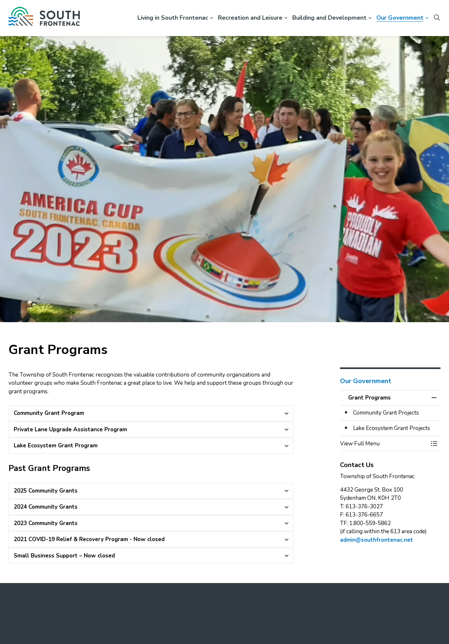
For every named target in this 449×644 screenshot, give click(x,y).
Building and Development (329, 18)
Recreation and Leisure (250, 18)
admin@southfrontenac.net (376, 540)
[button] (384, 443)
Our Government (399, 18)
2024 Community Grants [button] (46, 507)
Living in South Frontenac (172, 18)
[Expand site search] (436, 18)
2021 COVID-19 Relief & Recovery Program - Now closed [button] (89, 539)
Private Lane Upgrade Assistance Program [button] (70, 429)
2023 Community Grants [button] (46, 523)
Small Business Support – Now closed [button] (64, 555)
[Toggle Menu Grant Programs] (433, 443)
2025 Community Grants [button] (46, 491)
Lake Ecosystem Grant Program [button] (56, 445)
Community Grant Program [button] (49, 413)
